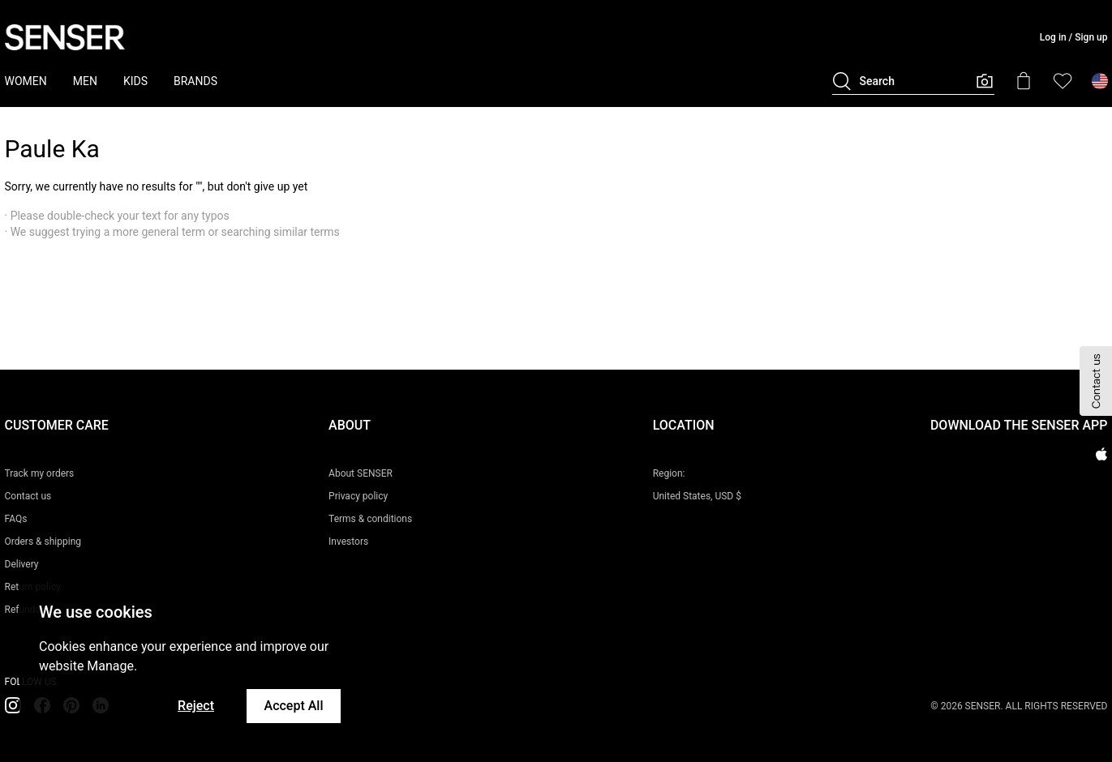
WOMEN (26, 81)
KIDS (135, 81)
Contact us (28, 496)
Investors (348, 541)
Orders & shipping (43, 541)
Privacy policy (358, 496)
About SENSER (360, 473)
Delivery (22, 564)
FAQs (16, 518)
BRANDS (195, 81)
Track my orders (40, 473)
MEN (85, 81)
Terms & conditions (370, 518)
